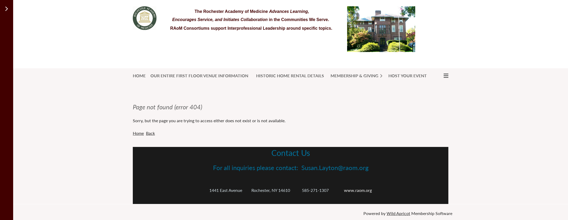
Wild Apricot (398, 213)
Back (150, 133)
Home (138, 133)
